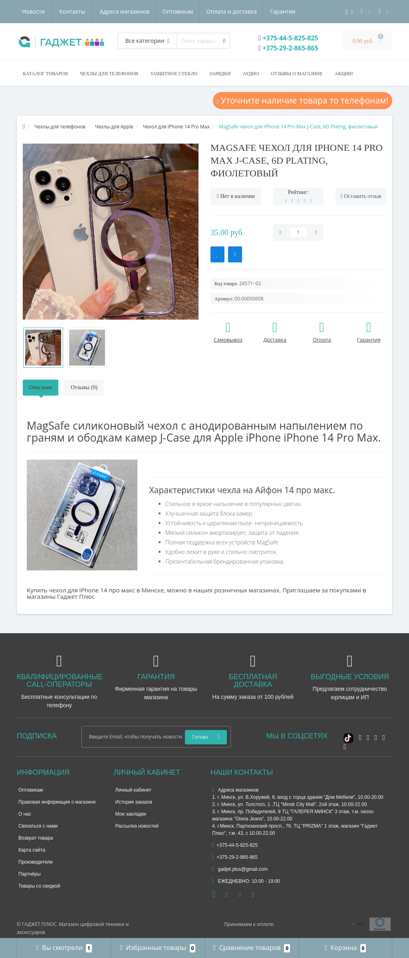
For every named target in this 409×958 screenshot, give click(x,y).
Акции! (344, 73)
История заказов (134, 802)
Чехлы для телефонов (109, 73)
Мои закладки (130, 814)
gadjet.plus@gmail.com (240, 869)
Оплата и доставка (156, 11)
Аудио (251, 73)
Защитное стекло (173, 73)
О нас (24, 814)
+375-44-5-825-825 (288, 38)
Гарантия (209, 11)
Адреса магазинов (46, 11)
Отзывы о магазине (297, 73)
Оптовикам (101, 11)
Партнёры (29, 874)
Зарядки (219, 73)
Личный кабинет (133, 790)
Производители (35, 862)
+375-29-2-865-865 (288, 48)
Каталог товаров (45, 73)
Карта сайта (31, 850)
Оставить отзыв (362, 196)
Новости (247, 11)
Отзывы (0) (84, 387)
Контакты (286, 11)
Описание (40, 387)
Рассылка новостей (137, 826)
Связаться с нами (38, 826)
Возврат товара (35, 838)
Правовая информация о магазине (57, 802)
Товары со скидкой (39, 886)
